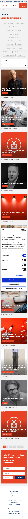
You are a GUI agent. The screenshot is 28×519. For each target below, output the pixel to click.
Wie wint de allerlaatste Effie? (12, 183)
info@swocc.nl (14, 491)
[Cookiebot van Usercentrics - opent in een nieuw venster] (20, 230)
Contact (14, 496)
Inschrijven (20, 477)
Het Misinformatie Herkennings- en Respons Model (13, 151)
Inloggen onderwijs (9, 1)
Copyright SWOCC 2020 (14, 513)
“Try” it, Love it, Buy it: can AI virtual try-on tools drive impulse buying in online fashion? (13, 367)
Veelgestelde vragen (14, 509)
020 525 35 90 (14, 494)
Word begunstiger (23, 5)
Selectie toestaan (14, 284)
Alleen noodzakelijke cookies (14, 288)
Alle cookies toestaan (14, 280)
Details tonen (19, 275)
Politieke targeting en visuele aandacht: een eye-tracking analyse (12, 119)
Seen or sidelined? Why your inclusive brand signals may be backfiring (13, 336)
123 (20, 446)
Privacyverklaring (14, 511)
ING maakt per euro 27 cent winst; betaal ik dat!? (12, 306)
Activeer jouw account (21, 1)
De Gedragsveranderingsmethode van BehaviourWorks (14, 430)
